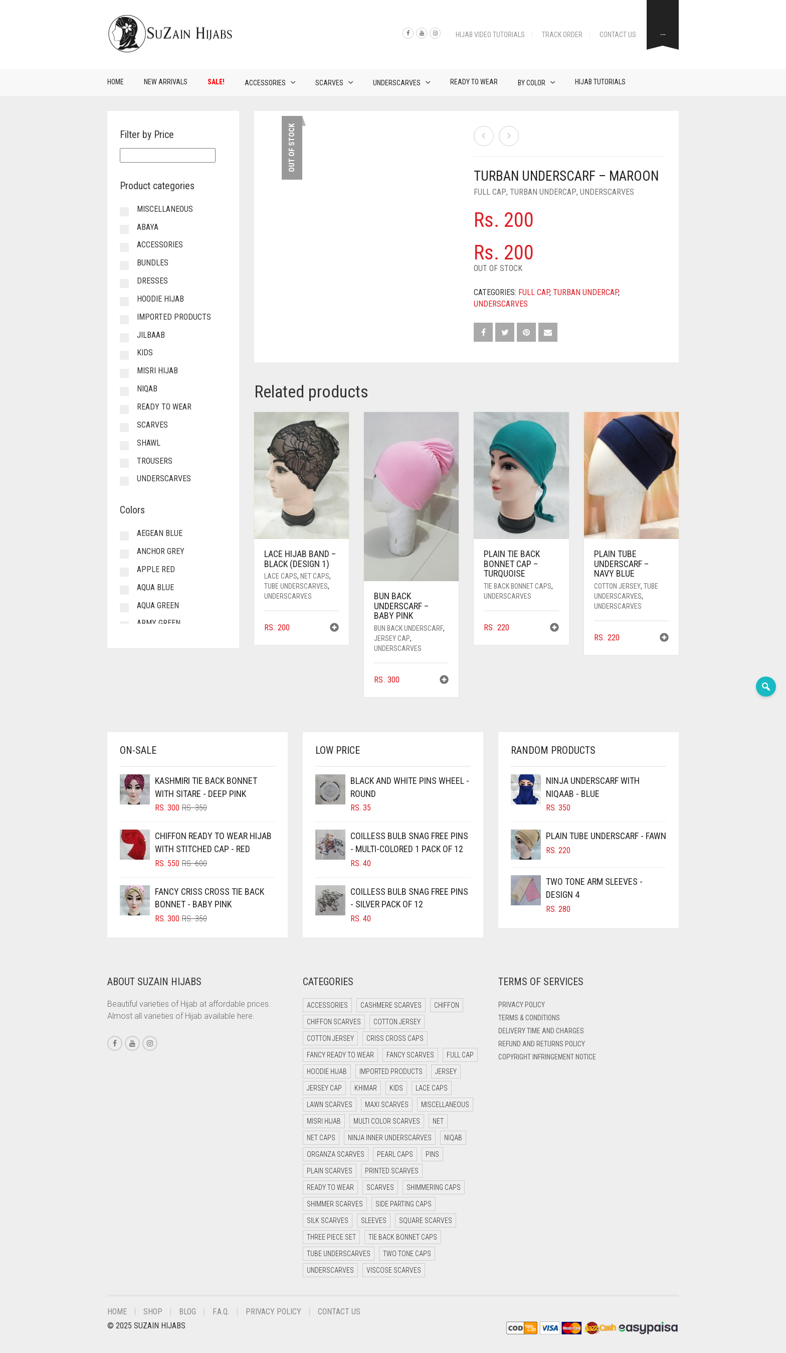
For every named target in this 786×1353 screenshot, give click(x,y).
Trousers (154, 461)
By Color (531, 83)
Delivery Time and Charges (541, 1031)
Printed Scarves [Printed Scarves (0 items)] (392, 1171)
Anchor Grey (160, 551)
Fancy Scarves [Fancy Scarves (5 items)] (410, 1055)
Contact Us (618, 35)
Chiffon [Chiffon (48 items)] (446, 1005)
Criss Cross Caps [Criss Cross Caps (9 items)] (395, 1038)
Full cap (490, 192)
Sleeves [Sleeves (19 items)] (373, 1220)
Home (115, 82)
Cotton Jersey (617, 586)
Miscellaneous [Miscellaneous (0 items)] (445, 1105)
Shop (152, 1311)
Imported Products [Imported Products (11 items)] (391, 1071)
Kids (145, 352)
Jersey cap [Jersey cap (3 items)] (324, 1088)
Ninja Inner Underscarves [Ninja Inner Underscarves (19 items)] (390, 1138)
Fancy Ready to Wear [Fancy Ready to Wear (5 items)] (340, 1055)
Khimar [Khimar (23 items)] (365, 1088)
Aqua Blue (155, 587)
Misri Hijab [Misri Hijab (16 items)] (324, 1121)
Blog (187, 1311)
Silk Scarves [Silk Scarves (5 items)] (327, 1220)
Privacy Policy (521, 1005)
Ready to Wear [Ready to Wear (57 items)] (330, 1187)
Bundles (152, 262)
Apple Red (156, 569)
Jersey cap (392, 638)
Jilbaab (151, 335)
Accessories (265, 83)
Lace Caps (280, 576)
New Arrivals (165, 82)
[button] (334, 628)
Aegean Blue (159, 533)
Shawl (148, 443)
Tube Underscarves (296, 586)
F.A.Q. (221, 1311)
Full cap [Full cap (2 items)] (460, 1055)
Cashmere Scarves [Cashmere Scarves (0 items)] (391, 1005)
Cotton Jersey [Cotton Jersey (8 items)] (330, 1038)
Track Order (562, 35)
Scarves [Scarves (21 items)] (380, 1187)
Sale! (216, 82)
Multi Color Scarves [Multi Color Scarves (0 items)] (386, 1121)
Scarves (329, 83)
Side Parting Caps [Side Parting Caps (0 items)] (403, 1204)
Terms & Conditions (529, 1018)
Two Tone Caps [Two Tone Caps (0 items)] (407, 1254)
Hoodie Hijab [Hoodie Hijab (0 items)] (327, 1071)
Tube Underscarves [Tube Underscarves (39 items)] (338, 1254)
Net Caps (314, 576)
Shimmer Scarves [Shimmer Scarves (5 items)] (335, 1204)
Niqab (147, 388)
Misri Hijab (157, 370)
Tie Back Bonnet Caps (517, 586)
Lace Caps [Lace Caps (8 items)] (432, 1088)
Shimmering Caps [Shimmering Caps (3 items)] (434, 1187)
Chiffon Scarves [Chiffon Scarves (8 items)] (334, 1022)
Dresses (152, 281)
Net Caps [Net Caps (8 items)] (321, 1138)
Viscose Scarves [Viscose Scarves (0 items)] (393, 1270)
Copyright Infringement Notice (547, 1057)
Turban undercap (543, 192)
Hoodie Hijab (160, 299)
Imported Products (174, 317)
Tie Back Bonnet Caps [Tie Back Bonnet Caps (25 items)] (402, 1237)
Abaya (147, 227)
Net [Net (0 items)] (438, 1121)
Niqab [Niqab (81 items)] (453, 1138)
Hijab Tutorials (600, 82)
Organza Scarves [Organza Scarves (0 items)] (335, 1154)
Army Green (158, 623)
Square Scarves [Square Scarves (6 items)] (425, 1220)
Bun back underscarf (408, 628)
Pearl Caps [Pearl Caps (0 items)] (395, 1154)
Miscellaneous (165, 209)
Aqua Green (158, 605)
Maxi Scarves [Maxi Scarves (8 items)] (387, 1105)
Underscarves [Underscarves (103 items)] (330, 1270)
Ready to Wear (474, 82)
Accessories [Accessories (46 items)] (327, 1005)
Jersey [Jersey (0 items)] (446, 1071)
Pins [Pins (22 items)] (432, 1154)
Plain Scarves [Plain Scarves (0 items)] (329, 1171)
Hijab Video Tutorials (490, 35)
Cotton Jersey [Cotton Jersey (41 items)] (397, 1022)
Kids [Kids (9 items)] (396, 1088)
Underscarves (397, 83)
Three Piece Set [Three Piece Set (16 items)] (331, 1237)
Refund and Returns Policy (541, 1044)
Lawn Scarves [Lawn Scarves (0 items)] (329, 1105)
